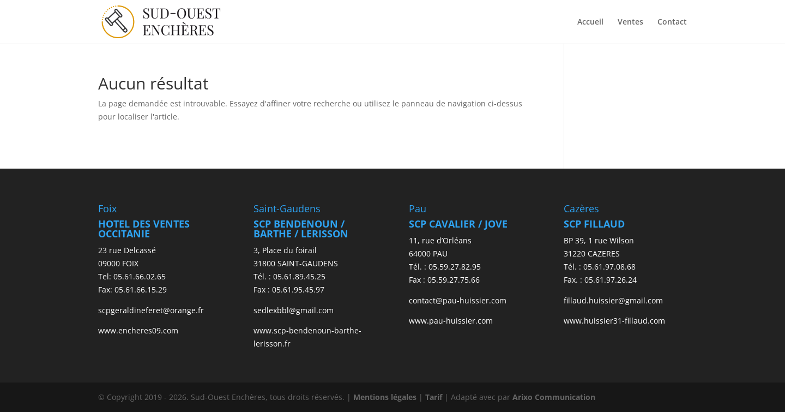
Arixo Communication (553, 397)
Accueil (590, 22)
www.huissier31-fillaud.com (614, 320)
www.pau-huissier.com (451, 320)
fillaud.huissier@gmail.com (613, 300)
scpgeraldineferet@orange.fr (151, 310)
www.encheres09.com (138, 330)
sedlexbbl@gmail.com (293, 310)
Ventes (630, 22)
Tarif (433, 397)
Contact (672, 22)
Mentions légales (384, 397)
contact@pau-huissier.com (457, 300)
